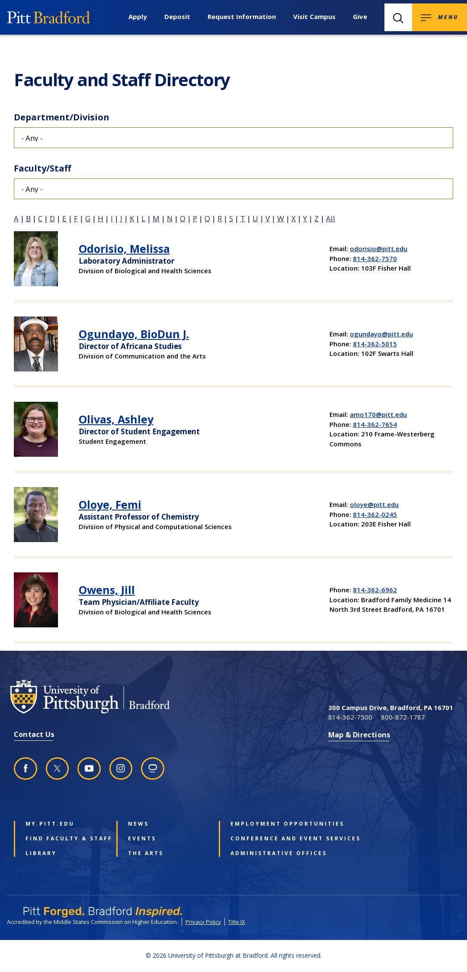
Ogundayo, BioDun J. (134, 333)
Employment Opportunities (268, 824)
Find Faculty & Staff (64, 839)
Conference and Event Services (268, 839)
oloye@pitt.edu (374, 504)
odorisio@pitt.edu (378, 248)
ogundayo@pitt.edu (381, 333)
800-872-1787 (403, 717)
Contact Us (34, 734)
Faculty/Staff (42, 168)
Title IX (236, 922)
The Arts (145, 853)
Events (142, 839)
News (138, 824)
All (330, 218)
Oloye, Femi (110, 504)
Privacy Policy (203, 922)
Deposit (177, 16)
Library (41, 853)
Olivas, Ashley (116, 419)
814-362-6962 (375, 589)
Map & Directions (359, 734)
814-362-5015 (375, 343)
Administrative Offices (268, 853)
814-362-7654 (375, 424)
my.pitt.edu (50, 824)
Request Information (242, 16)
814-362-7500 (350, 717)
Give (360, 16)
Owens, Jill (107, 589)
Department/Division (61, 117)
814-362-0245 (375, 514)
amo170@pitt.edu (378, 414)
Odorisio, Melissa (124, 248)
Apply (137, 16)
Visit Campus (314, 16)
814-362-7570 (375, 258)
